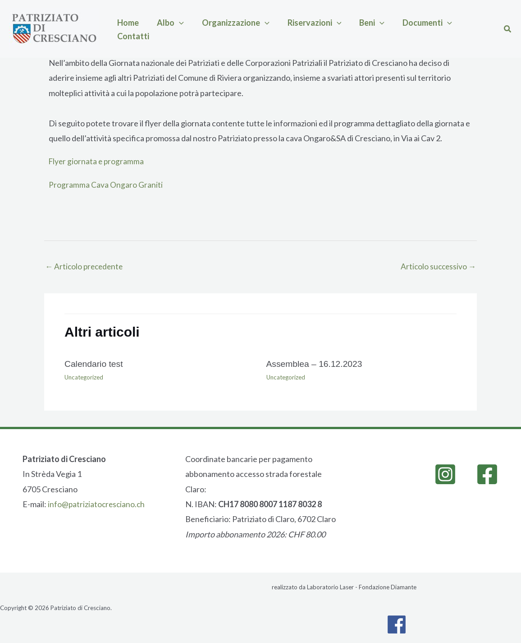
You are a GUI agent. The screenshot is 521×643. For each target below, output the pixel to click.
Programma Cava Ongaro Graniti (106, 185)
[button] (165, 29)
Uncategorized (85, 378)
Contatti (427, 29)
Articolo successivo (437, 267)
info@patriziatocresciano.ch (97, 504)
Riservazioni (283, 29)
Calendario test (94, 365)
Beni (331, 29)
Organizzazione (213, 29)
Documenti (377, 29)
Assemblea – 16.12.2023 (316, 365)
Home (123, 29)
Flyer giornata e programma (97, 161)
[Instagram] (445, 474)
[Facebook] (487, 474)
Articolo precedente (85, 267)
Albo (156, 29)
